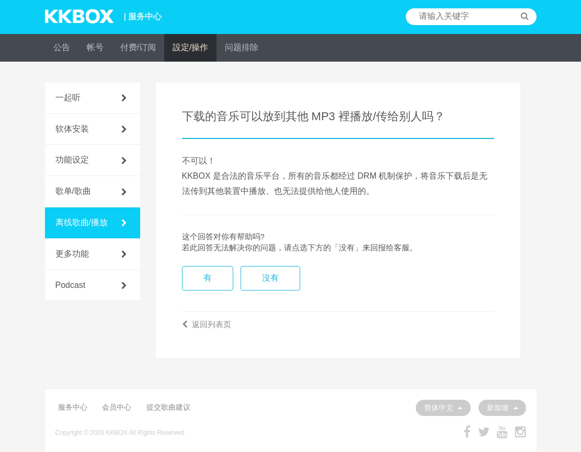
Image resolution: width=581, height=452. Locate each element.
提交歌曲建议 (168, 407)
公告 (61, 47)
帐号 (95, 47)
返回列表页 (206, 324)
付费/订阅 (138, 47)
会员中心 (116, 407)
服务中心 (72, 407)
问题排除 (241, 47)
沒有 (270, 277)
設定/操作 (190, 47)
